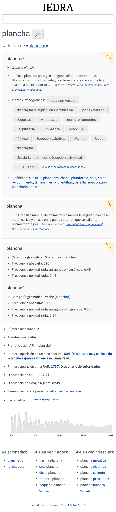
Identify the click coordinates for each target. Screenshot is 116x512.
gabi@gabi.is (77, 505)
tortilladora (15, 466)
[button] (38, 34)
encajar (75, 391)
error (102, 178)
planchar (37, 45)
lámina (40, 182)
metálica (99, 460)
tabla (33, 187)
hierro (51, 182)
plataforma (79, 178)
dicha (43, 473)
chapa (64, 178)
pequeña (45, 485)
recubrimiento (22, 182)
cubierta (35, 178)
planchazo (51, 178)
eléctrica (99, 466)
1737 (55, 367)
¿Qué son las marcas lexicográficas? (63, 167)
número (99, 485)
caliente (99, 473)
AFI (32, 345)
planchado (20, 187)
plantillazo (65, 182)
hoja (93, 178)
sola (42, 466)
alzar (54, 391)
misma (44, 460)
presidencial (102, 479)
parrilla (80, 182)
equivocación (97, 182)
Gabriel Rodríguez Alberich (55, 505)
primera (45, 479)
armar (63, 391)
